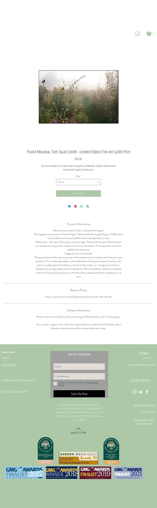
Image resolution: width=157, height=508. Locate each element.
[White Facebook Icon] (146, 391)
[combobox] (78, 182)
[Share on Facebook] (69, 206)
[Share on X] (88, 206)
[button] (150, 33)
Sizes (79, 176)
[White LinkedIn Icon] (140, 391)
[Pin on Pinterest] (75, 206)
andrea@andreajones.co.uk (142, 365)
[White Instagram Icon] (134, 391)
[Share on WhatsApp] (81, 206)
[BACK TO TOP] (78, 430)
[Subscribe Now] (79, 393)
